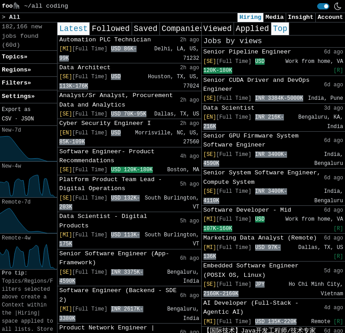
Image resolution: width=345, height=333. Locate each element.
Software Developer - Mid (247, 210)
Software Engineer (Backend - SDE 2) (118, 295)
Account (330, 17)
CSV (6, 119)
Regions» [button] (16, 70)
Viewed (217, 28)
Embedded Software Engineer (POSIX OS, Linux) (251, 270)
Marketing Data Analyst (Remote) (260, 238)
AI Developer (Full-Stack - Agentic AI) (251, 307)
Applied (252, 28)
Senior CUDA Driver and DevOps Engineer (256, 85)
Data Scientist (229, 108)
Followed (110, 28)
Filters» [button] (16, 83)
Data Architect (85, 67)
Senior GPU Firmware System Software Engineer (251, 140)
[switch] (323, 6)
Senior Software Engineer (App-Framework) (114, 258)
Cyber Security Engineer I (105, 123)
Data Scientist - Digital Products (103, 221)
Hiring (250, 17)
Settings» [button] (18, 96)
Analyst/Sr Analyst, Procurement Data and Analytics (116, 100)
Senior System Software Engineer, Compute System (262, 177)
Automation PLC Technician (105, 39)
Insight (301, 17)
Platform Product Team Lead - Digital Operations (110, 184)
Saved (146, 28)
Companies (183, 28)
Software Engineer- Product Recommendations (107, 156)
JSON (27, 119)
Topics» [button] (14, 56)
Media (274, 17)
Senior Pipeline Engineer (247, 52)
